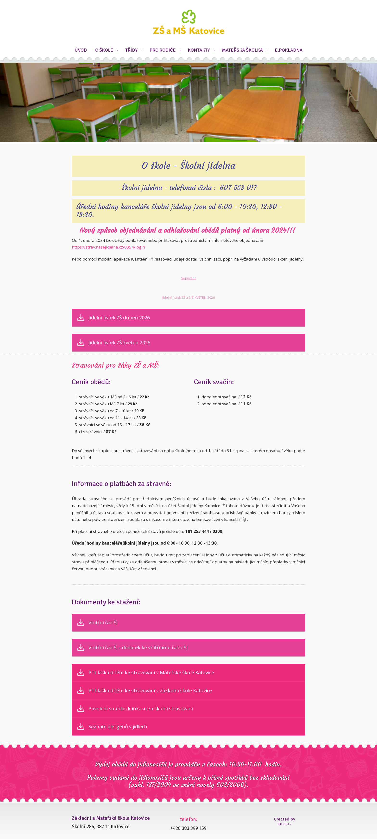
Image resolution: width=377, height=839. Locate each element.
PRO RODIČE (163, 50)
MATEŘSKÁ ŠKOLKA (242, 50)
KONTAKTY (199, 50)
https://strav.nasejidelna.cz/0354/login (108, 247)
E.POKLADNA (288, 50)
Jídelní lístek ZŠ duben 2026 (119, 318)
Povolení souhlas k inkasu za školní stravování (140, 708)
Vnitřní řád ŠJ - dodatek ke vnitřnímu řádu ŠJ (138, 647)
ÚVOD (81, 50)
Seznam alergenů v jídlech (117, 726)
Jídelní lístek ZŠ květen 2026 (119, 343)
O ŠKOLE (104, 50)
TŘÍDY (131, 50)
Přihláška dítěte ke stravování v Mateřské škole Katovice (151, 672)
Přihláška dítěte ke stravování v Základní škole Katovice (150, 690)
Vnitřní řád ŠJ (103, 623)
